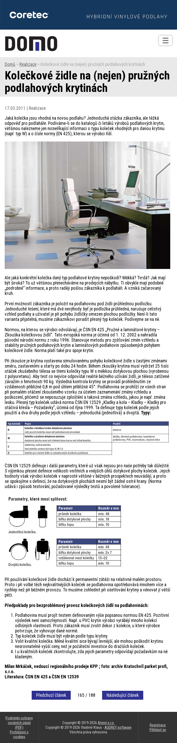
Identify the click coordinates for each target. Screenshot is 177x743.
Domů (10, 64)
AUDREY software (118, 727)
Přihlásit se (157, 729)
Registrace (158, 725)
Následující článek (123, 695)
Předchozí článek (51, 695)
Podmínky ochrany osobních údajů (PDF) (19, 723)
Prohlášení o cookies (19, 734)
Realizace (27, 64)
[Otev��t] (165, 40)
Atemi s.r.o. (106, 722)
